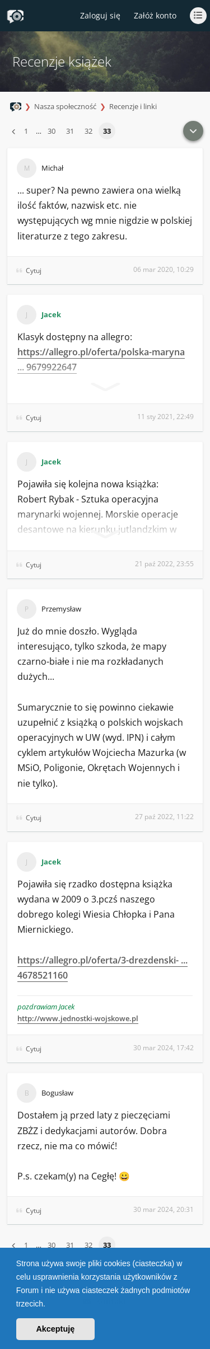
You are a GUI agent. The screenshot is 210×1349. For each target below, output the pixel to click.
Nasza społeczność (65, 106)
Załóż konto (155, 15)
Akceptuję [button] (55, 1328)
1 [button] (26, 131)
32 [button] (88, 131)
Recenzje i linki (133, 106)
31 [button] (70, 131)
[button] (49, 1304)
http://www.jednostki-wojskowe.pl (77, 1018)
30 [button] (51, 131)
